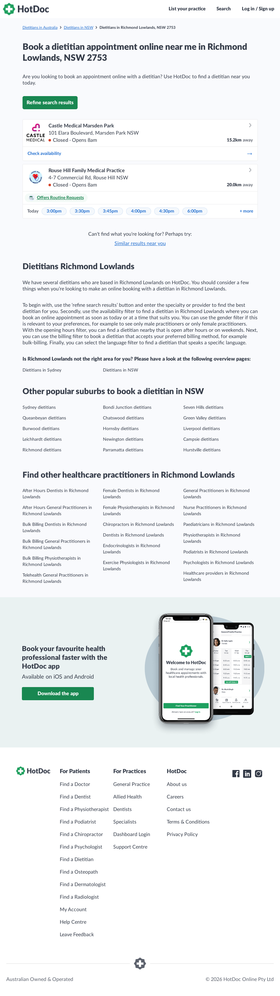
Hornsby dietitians (121, 429)
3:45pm (110, 211)
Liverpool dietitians (201, 429)
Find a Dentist (75, 796)
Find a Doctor (75, 784)
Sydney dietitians (39, 407)
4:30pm (166, 211)
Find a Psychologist (81, 847)
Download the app (58, 693)
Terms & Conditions (188, 821)
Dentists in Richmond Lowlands (133, 535)
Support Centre (130, 847)
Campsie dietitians (201, 439)
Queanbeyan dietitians (44, 418)
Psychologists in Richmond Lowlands (218, 563)
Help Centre (73, 922)
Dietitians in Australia (40, 27)
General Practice (131, 784)
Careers (175, 796)
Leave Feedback (77, 934)
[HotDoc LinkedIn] (247, 774)
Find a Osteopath (79, 872)
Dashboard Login (131, 834)
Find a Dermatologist (83, 884)
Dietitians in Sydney (42, 370)
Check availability (140, 153)
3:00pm (54, 211)
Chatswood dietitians (123, 418)
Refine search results (50, 102)
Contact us (179, 809)
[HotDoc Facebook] (236, 774)
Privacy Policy (182, 834)
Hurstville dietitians (202, 450)
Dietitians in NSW (78, 27)
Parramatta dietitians (123, 450)
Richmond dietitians (42, 450)
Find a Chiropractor (81, 834)
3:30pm (82, 211)
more (246, 211)
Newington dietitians (123, 439)
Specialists (124, 821)
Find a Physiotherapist (84, 809)
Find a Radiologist (79, 897)
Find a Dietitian (77, 859)
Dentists (122, 809)
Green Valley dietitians (204, 418)
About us (177, 784)
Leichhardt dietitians (42, 439)
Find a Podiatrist (78, 821)
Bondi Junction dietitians (127, 407)
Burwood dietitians (41, 429)
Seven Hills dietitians (203, 407)
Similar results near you (140, 243)
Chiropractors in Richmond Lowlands (138, 524)
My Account (73, 909)
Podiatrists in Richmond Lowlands (215, 552)
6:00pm (194, 211)
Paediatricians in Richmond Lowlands (218, 524)
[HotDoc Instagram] (258, 774)
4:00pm (138, 211)
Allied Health (127, 796)
